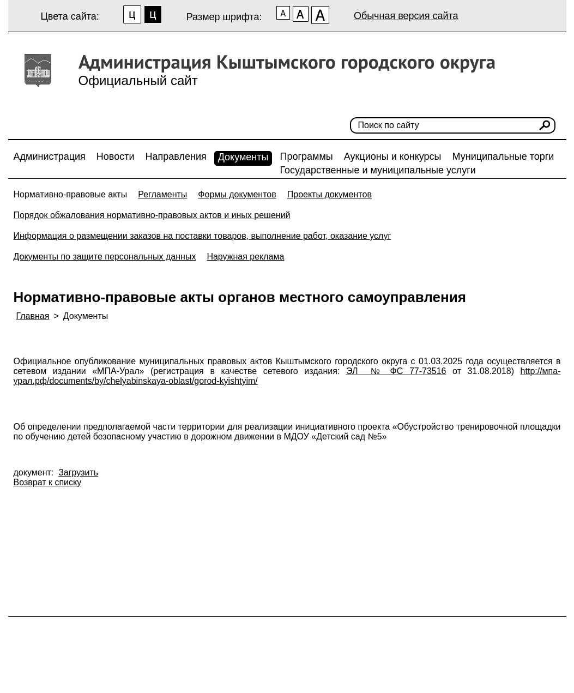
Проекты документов (329, 194)
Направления (176, 156)
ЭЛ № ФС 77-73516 (396, 371)
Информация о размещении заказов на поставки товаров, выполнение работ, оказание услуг (202, 235)
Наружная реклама (245, 256)
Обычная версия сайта (406, 15)
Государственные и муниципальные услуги (377, 170)
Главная (33, 316)
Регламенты (162, 194)
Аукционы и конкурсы (393, 156)
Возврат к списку (48, 482)
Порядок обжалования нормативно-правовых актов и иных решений (152, 215)
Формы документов (237, 194)
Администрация (50, 156)
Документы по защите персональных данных (105, 256)
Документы (243, 157)
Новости (115, 156)
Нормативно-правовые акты (71, 194)
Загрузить (78, 472)
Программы (306, 156)
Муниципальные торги (503, 156)
